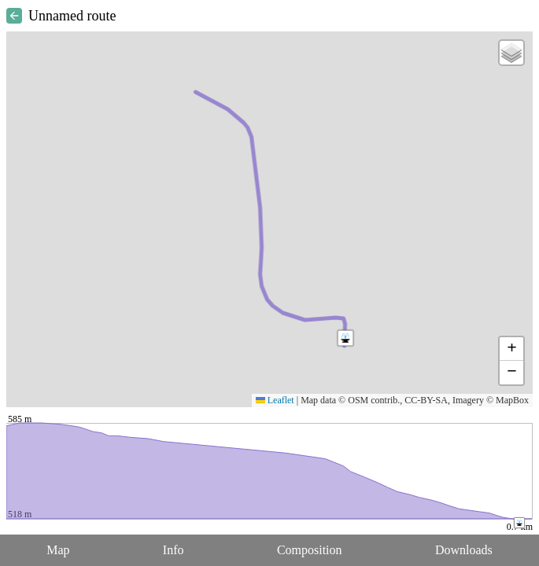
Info (173, 550)
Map (57, 550)
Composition (309, 550)
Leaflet (275, 400)
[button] (345, 338)
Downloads (464, 550)
